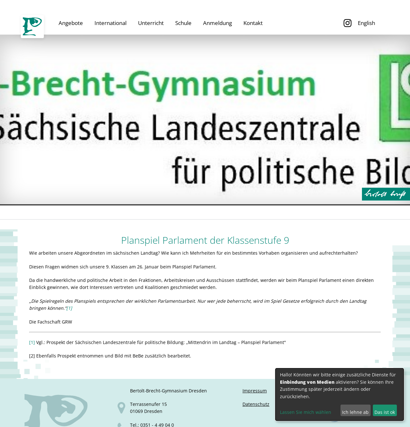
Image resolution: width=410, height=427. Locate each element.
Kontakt (253, 23)
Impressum (254, 391)
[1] (69, 308)
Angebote (71, 23)
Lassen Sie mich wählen (305, 412)
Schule (183, 23)
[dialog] (339, 394)
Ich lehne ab (355, 412)
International (110, 23)
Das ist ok (384, 412)
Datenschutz (255, 404)
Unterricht (151, 23)
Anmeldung (217, 23)
